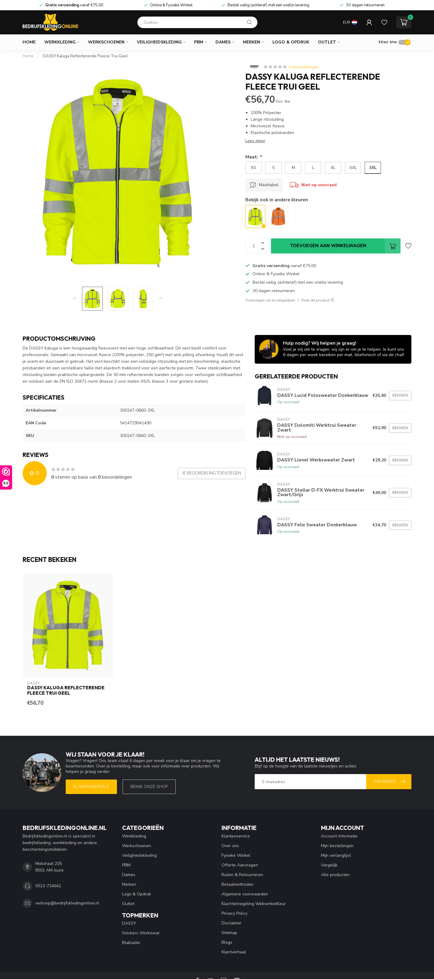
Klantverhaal (234, 952)
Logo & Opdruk (290, 42)
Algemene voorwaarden (245, 894)
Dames (223, 42)
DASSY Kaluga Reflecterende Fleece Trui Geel (85, 56)
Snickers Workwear (141, 933)
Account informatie (339, 836)
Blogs (227, 942)
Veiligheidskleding (159, 42)
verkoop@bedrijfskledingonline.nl (67, 903)
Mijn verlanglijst (336, 855)
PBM (198, 42)
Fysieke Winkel (236, 855)
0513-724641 (48, 886)
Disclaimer (231, 923)
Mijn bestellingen (337, 846)
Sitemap (229, 933)
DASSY (129, 923)
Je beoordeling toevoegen (211, 473)
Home (29, 42)
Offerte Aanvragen (240, 865)
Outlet (327, 42)
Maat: (253, 157)
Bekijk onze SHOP (149, 786)
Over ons (230, 846)
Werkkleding (60, 42)
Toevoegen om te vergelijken (270, 300)
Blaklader (131, 943)
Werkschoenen (106, 42)
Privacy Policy (234, 913)
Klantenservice (91, 786)
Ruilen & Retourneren (242, 875)
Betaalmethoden (237, 884)
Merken (251, 42)
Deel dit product (317, 300)
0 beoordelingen (303, 66)
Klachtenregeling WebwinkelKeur (254, 904)
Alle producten (335, 875)
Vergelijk (329, 865)
